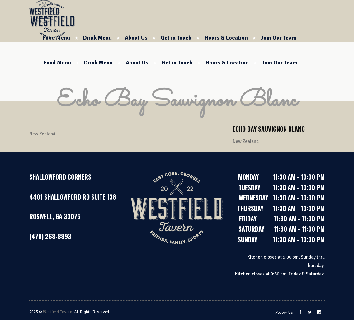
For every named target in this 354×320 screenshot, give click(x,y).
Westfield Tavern (57, 311)
